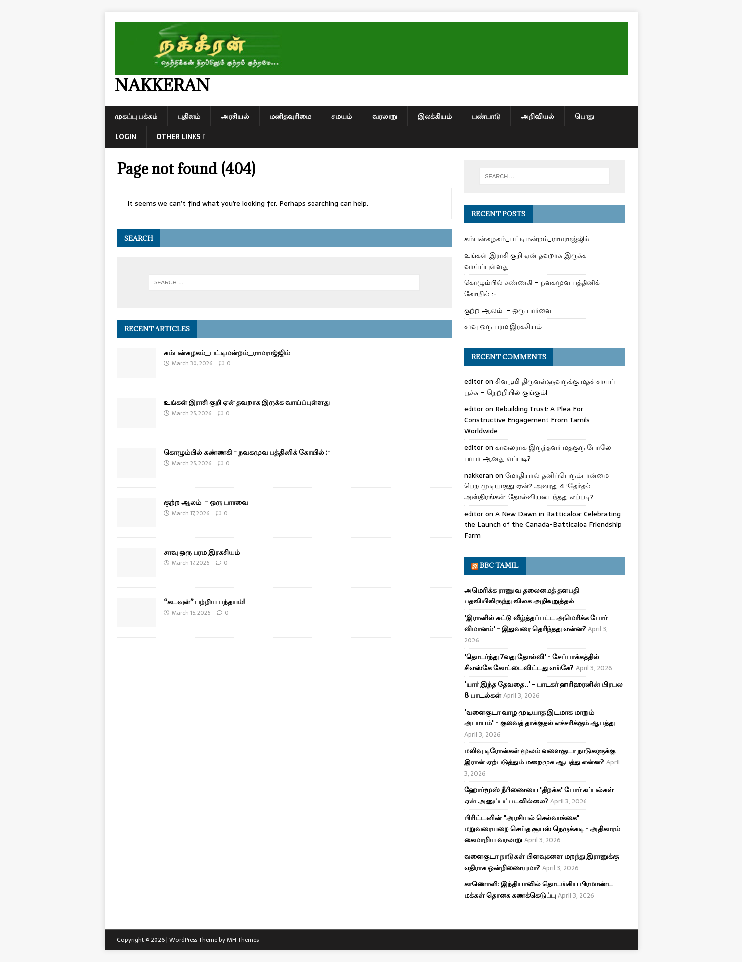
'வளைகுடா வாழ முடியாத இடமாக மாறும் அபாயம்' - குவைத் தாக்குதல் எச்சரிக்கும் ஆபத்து (539, 717)
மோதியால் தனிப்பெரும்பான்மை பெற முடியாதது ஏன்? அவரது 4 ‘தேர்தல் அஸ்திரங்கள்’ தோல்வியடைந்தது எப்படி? (536, 486)
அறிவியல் (537, 116)
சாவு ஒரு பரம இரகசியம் (202, 552)
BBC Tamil (499, 565)
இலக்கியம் (435, 116)
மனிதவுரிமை (290, 116)
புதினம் (189, 116)
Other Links (178, 136)
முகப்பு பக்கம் (136, 116)
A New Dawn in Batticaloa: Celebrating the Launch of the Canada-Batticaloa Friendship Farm (543, 524)
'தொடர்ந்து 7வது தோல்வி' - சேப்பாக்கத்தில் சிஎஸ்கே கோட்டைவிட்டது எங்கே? (531, 662)
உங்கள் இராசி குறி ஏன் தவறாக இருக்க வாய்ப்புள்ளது (247, 402)
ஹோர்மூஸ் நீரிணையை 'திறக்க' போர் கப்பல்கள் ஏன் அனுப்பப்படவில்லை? (539, 795)
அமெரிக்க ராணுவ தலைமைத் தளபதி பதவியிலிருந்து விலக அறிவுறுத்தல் (521, 595)
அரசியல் (235, 116)
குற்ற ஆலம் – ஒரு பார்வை (206, 502)
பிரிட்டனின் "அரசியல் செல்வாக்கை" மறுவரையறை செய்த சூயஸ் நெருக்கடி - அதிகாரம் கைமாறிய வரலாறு (542, 828)
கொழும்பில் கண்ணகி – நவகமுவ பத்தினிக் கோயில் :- (247, 452)
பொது (584, 116)
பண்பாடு (486, 116)
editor (473, 381)
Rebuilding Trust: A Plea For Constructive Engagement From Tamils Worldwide (527, 420)
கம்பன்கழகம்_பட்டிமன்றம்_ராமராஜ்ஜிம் (227, 352)
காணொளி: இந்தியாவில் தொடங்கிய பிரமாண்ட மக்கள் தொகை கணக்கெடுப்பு (538, 889)
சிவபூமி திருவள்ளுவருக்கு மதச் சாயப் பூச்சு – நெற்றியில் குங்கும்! (539, 387)
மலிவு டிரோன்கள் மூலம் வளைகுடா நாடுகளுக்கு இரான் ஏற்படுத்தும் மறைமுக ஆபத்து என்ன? (539, 756)
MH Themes (243, 940)
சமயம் (341, 116)
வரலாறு (384, 116)
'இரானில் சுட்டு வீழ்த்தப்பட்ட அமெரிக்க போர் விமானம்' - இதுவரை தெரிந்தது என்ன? (535, 623)
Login (125, 136)
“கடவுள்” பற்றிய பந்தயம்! (204, 601)
